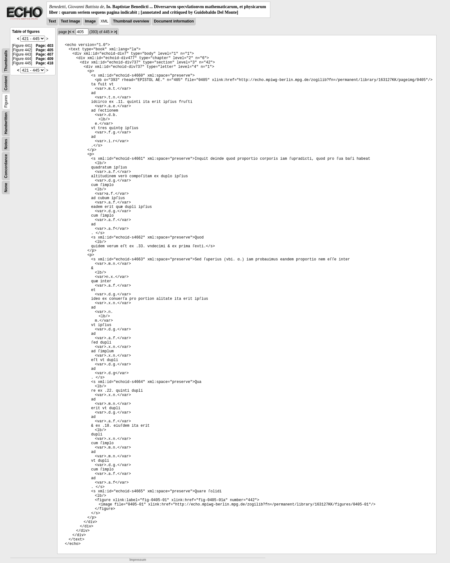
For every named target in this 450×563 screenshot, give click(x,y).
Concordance (6, 166)
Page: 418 (44, 63)
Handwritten (6, 123)
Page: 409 (44, 59)
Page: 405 (44, 50)
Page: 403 (44, 45)
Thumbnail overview (131, 21)
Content (6, 83)
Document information (174, 21)
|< (69, 32)
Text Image (70, 21)
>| (115, 32)
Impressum (137, 559)
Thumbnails (6, 60)
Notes (6, 144)
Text (52, 21)
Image (90, 21)
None (6, 187)
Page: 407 (44, 54)
